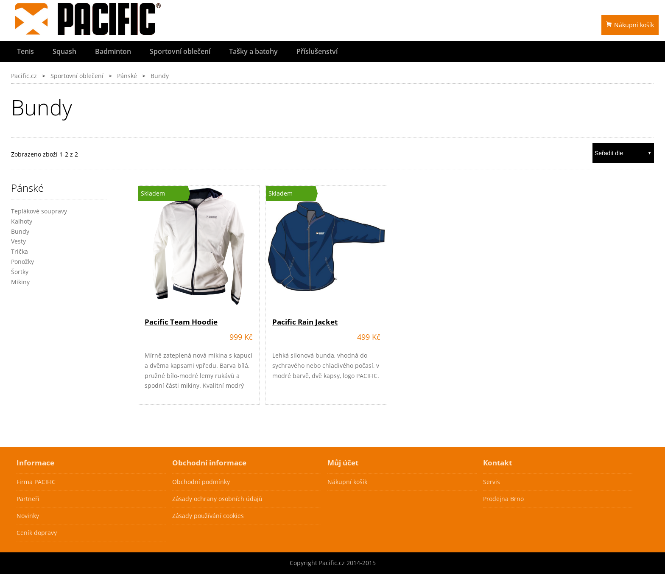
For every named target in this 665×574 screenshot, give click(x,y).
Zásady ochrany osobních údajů (217, 499)
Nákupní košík (630, 25)
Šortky (19, 272)
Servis (491, 482)
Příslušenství (317, 51)
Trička (19, 251)
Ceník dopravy (37, 533)
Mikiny (20, 282)
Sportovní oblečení (180, 51)
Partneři (28, 499)
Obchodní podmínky (201, 482)
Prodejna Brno (503, 499)
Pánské (127, 76)
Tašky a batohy (253, 51)
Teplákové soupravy (39, 211)
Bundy (160, 76)
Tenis (25, 51)
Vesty (18, 241)
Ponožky (22, 262)
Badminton (113, 51)
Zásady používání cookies (208, 516)
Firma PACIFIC (36, 482)
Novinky (28, 516)
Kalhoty (21, 221)
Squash (64, 51)
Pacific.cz (24, 76)
